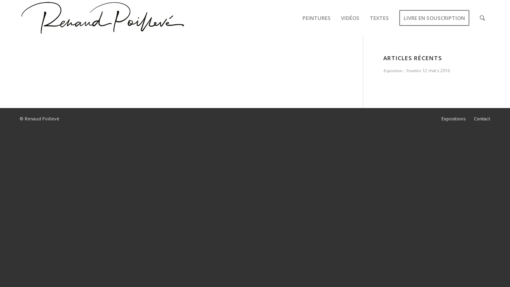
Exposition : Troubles (402, 70)
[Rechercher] (482, 18)
